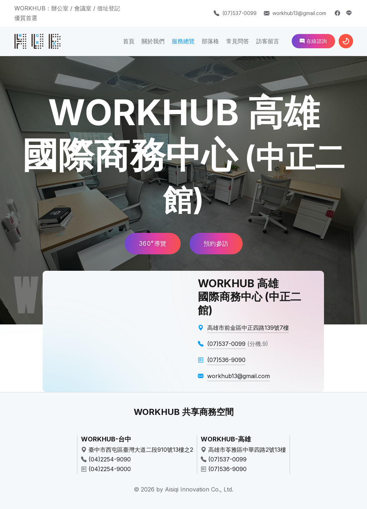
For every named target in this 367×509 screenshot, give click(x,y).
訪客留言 (267, 41)
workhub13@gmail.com (299, 13)
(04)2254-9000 (110, 469)
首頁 (128, 41)
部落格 (210, 41)
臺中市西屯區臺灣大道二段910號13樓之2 (141, 449)
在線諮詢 (313, 41)
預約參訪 (216, 243)
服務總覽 (183, 41)
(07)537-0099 (239, 13)
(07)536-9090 (227, 469)
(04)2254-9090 (110, 459)
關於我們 (153, 41)
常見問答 (237, 41)
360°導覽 (153, 243)
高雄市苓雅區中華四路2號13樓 (247, 449)
